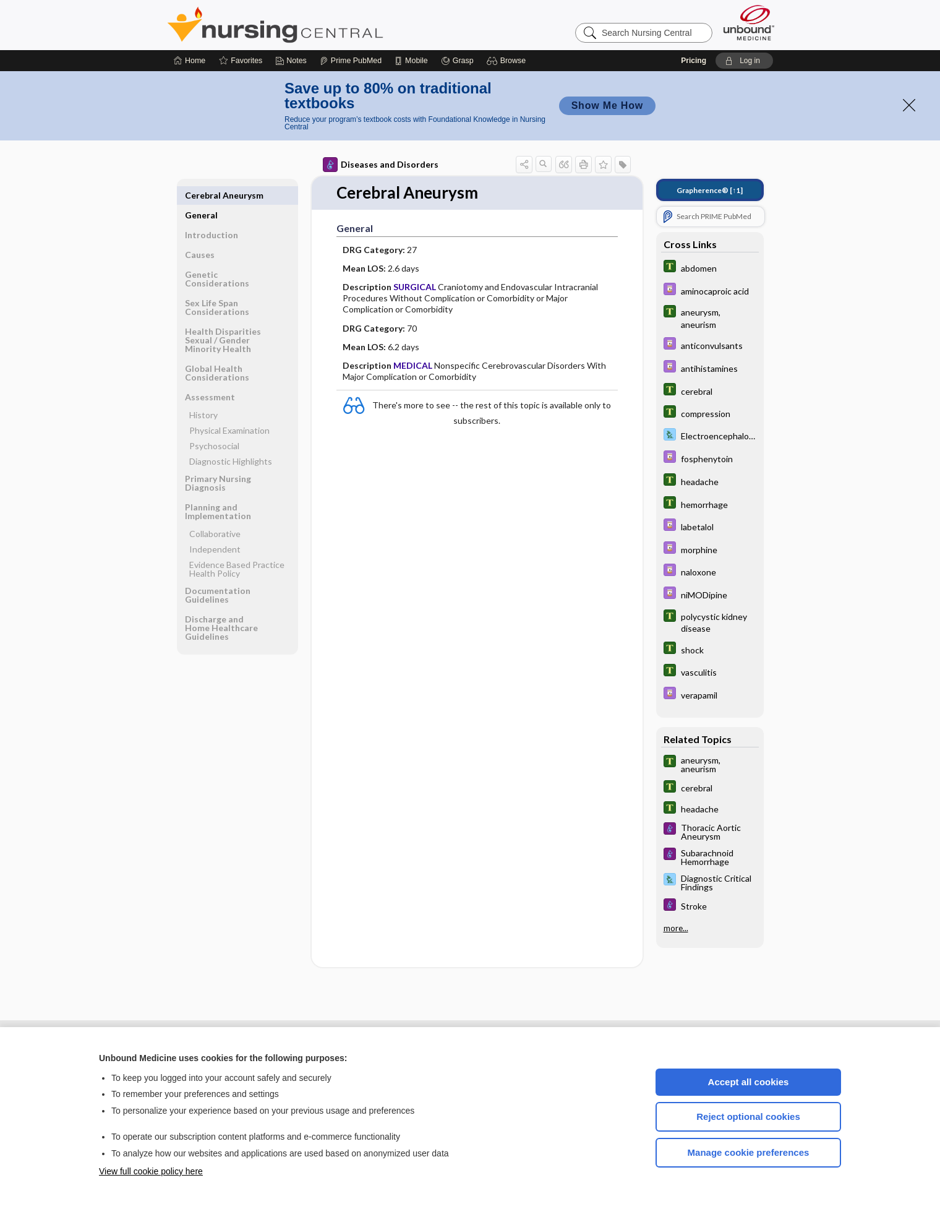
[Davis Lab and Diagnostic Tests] (710, 435)
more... (676, 928)
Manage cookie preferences (749, 1152)
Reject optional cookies (748, 1116)
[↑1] (710, 190)
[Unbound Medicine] (749, 22)
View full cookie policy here (151, 1171)
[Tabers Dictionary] (710, 267)
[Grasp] (457, 60)
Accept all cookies (748, 1082)
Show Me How (607, 105)
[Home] (189, 60)
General (201, 195)
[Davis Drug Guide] (710, 290)
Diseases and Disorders (380, 164)
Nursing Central (321, 24)
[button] (508, 60)
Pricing (693, 60)
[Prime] (351, 60)
